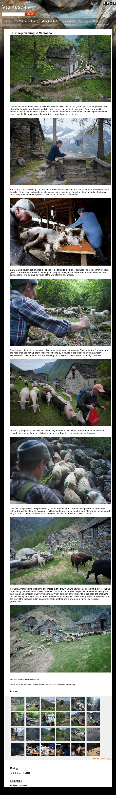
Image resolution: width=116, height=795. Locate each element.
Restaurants (68, 21)
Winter (97, 21)
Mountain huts (49, 21)
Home (6, 21)
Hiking (34, 21)
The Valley (20, 21)
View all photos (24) (101, 758)
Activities (83, 21)
